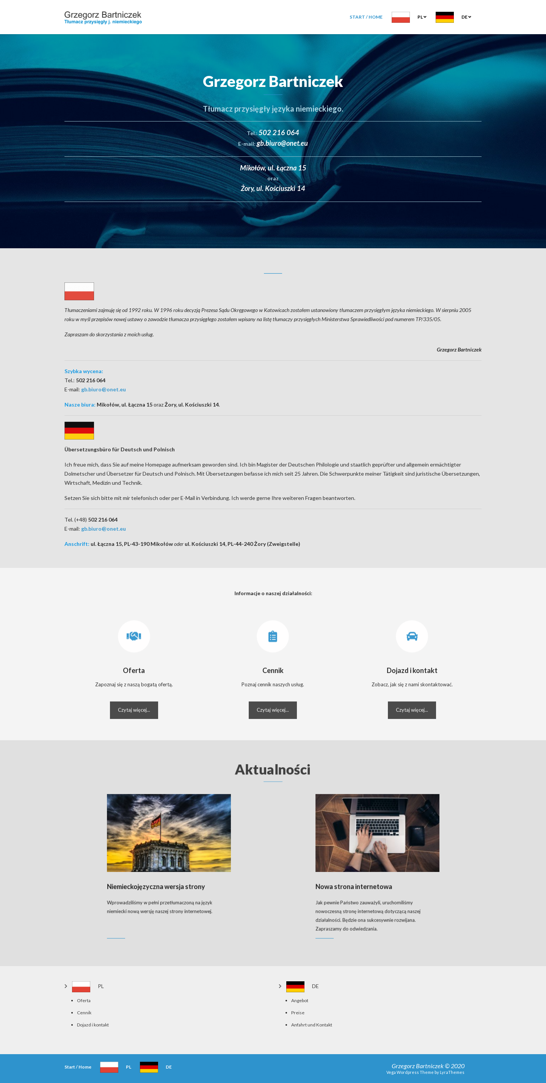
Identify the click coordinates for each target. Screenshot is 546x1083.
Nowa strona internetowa (365, 880)
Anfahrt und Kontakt (311, 1025)
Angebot (299, 1000)
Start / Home (366, 17)
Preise (297, 1012)
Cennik (84, 1012)
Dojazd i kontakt (93, 1025)
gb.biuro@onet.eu (103, 389)
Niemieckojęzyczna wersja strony (162, 880)
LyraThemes (452, 1072)
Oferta (84, 1000)
